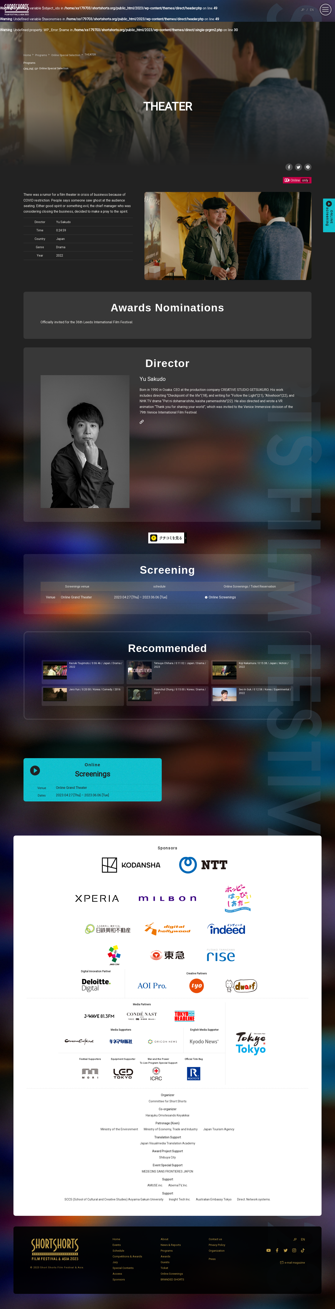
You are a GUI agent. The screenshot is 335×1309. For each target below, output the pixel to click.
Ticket (164, 1272)
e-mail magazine (295, 1267)
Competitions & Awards (127, 1261)
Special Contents (123, 1272)
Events (117, 1249)
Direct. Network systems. (253, 1204)
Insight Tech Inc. (179, 1204)
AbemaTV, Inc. (178, 1190)
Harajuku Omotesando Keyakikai (167, 1120)
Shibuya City (167, 1162)
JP (302, 10)
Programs (167, 1255)
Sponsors (119, 1284)
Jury (115, 1266)
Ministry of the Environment (119, 1134)
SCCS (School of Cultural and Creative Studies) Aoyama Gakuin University (114, 1204)
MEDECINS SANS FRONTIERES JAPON (167, 1176)
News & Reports (171, 1249)
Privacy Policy (217, 1249)
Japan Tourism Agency (218, 1134)
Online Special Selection (48, 68)
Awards (165, 1261)
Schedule (118, 1255)
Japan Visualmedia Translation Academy (167, 1147)
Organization (217, 1255)
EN (312, 10)
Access (117, 1278)
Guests (165, 1266)
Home (116, 1243)
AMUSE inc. (155, 1190)
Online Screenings (222, 598)
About (164, 1243)
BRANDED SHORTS (172, 1284)
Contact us (215, 1243)
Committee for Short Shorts (168, 1105)
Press (212, 1263)
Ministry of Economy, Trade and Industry (171, 1134)
